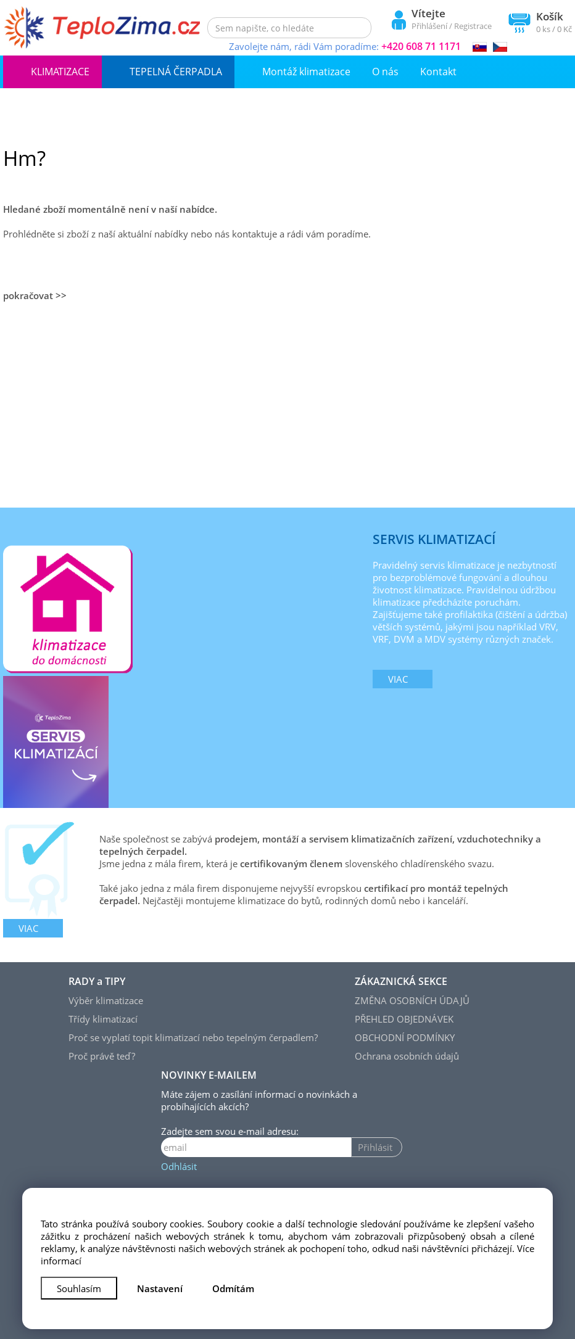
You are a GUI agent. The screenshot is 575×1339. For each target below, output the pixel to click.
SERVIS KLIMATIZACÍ (434, 539)
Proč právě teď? (101, 1056)
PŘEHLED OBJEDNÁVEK (404, 1019)
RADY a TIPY (96, 981)
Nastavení (160, 1288)
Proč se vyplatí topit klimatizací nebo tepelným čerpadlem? (193, 1037)
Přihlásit (375, 1147)
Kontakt (438, 71)
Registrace (473, 25)
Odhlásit (179, 1166)
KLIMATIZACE (60, 71)
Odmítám (233, 1288)
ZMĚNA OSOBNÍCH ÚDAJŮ (412, 1000)
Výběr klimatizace (105, 1000)
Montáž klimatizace (306, 71)
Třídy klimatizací (103, 1019)
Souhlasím (79, 1288)
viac (398, 679)
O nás (385, 71)
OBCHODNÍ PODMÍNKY (405, 1037)
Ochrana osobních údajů (407, 1056)
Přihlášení (429, 25)
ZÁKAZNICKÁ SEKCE (401, 981)
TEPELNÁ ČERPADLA (176, 71)
